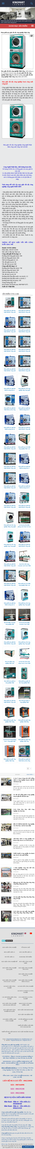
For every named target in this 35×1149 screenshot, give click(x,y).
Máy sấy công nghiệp (19, 1147)
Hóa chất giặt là (9, 952)
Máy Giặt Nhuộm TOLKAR (25, 1031)
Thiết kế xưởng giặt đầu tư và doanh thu (25, 1026)
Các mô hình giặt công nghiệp (9, 998)
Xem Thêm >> (30, 774)
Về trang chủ (25, 947)
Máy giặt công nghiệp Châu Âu (25, 974)
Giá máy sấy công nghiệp (25, 986)
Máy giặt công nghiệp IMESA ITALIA (25, 981)
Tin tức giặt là (9, 956)
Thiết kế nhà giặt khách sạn (9, 1032)
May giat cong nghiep (28, 1144)
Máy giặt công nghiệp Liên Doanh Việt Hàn (9, 1004)
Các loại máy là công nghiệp (25, 998)
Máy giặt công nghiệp (9, 947)
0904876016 (28, 1146)
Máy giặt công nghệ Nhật (25, 962)
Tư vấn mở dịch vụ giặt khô (25, 1020)
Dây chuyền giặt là (25, 952)
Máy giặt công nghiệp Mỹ (9, 961)
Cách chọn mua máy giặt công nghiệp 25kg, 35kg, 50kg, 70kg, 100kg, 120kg (23, 912)
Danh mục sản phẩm (25, 956)
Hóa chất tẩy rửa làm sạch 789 (15, 1144)
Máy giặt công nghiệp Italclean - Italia (9, 981)
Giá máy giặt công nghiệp (9, 987)
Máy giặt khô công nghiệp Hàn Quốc (9, 1010)
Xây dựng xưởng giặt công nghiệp (9, 1020)
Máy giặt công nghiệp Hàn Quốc (9, 968)
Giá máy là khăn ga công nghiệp (26, 991)
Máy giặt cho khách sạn (25, 1009)
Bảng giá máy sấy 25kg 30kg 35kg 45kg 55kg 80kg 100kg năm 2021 (23, 883)
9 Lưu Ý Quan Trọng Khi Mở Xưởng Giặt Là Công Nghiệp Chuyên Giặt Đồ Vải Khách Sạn (23, 780)
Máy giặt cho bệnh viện (25, 1014)
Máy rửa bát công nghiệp (7, 1145)
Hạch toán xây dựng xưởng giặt (25, 1004)
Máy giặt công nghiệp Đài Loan (25, 968)
